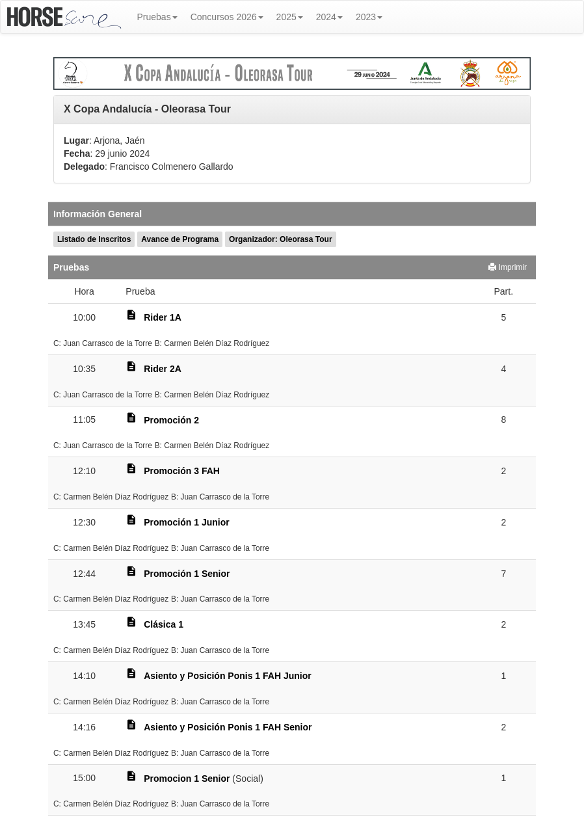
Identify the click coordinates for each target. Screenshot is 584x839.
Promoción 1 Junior (186, 522)
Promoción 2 (171, 420)
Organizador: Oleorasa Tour (280, 239)
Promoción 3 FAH (182, 471)
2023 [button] (369, 17)
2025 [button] (289, 17)
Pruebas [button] (157, 17)
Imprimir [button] (507, 267)
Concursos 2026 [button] (227, 17)
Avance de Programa (180, 239)
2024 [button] (329, 17)
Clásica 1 (163, 624)
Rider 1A (162, 317)
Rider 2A (162, 369)
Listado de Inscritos (94, 239)
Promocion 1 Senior (187, 778)
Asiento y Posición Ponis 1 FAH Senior (228, 727)
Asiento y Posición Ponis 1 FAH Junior (228, 676)
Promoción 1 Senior (187, 573)
